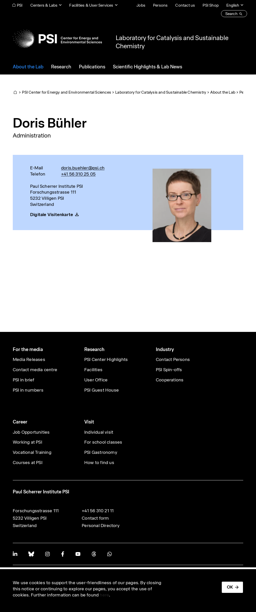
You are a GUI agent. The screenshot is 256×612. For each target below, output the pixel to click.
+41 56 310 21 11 (98, 510)
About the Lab (222, 92)
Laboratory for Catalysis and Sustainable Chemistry (160, 92)
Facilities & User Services (91, 5)
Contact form (95, 518)
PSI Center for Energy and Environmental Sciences (66, 92)
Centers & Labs (44, 5)
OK (230, 587)
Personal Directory (101, 525)
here (104, 594)
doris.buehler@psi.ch (82, 167)
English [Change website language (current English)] (232, 5)
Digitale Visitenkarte (51, 214)
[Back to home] (57, 39)
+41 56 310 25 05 (78, 174)
